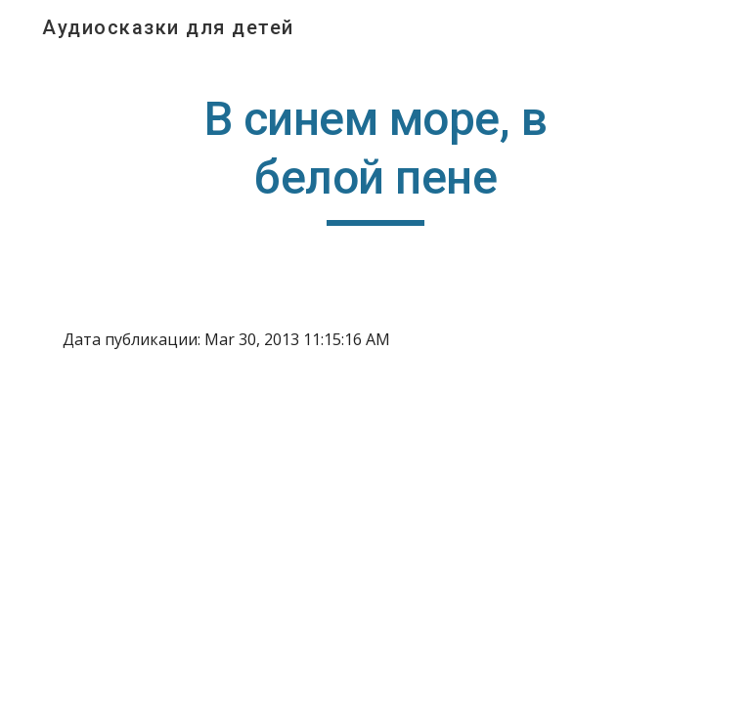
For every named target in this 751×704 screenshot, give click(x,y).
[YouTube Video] (156, 491)
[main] (375, 158)
